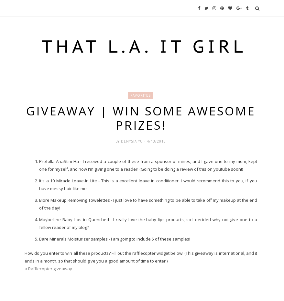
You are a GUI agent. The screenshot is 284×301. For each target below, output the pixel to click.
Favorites (141, 95)
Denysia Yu (132, 141)
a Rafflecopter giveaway (48, 269)
